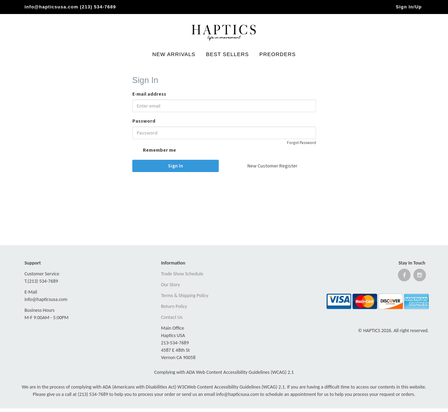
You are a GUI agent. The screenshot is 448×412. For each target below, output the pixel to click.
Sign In (175, 166)
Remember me (154, 150)
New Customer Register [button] (272, 166)
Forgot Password (301, 142)
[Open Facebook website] (404, 276)
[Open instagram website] (419, 276)
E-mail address (149, 94)
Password (143, 121)
